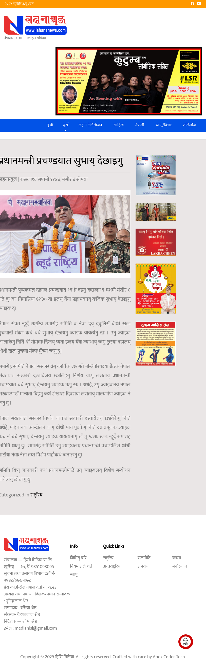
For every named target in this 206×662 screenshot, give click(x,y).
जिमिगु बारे (78, 558)
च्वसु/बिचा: (164, 125)
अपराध (143, 566)
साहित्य (119, 125)
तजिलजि (189, 125)
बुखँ (65, 125)
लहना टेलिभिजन (90, 125)
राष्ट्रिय (36, 495)
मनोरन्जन (179, 566)
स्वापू (74, 574)
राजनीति (144, 558)
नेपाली (139, 125)
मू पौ (50, 125)
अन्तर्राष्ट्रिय (111, 566)
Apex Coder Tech (169, 657)
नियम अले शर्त (81, 566)
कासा (176, 558)
